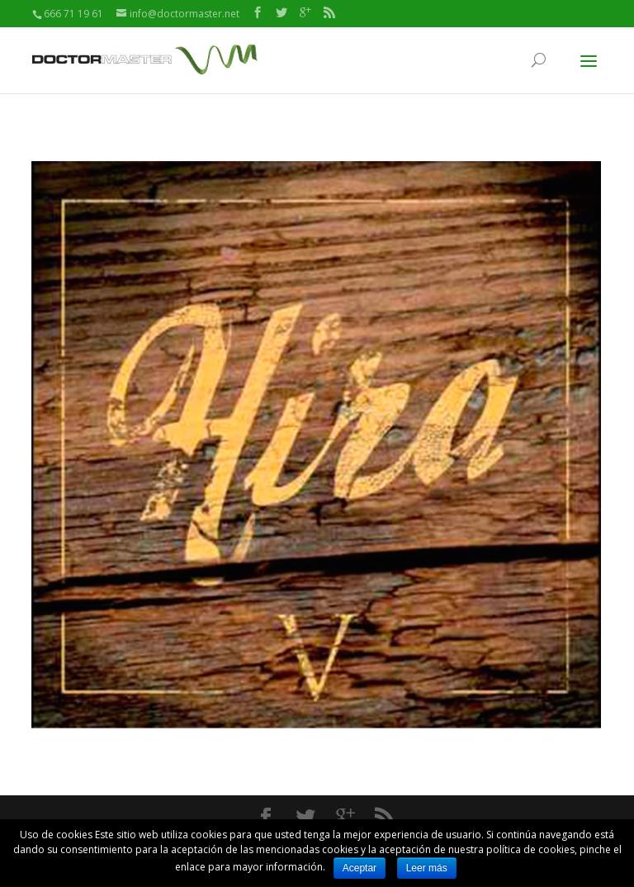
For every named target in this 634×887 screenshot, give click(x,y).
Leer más (426, 868)
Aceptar (359, 868)
